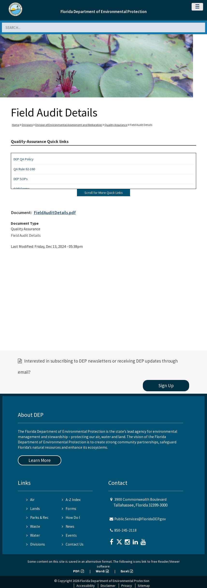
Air (30, 499)
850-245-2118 (125, 530)
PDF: (78, 571)
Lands (33, 508)
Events (69, 535)
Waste (33, 526)
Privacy (126, 585)
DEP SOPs (21, 179)
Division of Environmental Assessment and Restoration (68, 125)
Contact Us (72, 544)
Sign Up (166, 385)
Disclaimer (108, 585)
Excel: (127, 571)
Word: (102, 571)
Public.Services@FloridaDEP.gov (140, 519)
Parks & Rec (37, 517)
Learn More (39, 460)
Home (15, 125)
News (68, 526)
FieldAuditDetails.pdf (55, 212)
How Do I (71, 517)
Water (33, 535)
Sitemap (144, 585)
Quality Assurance (115, 125)
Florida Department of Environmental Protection (104, 11)
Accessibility (85, 585)
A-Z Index (71, 499)
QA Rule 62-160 (24, 169)
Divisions (27, 125)
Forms (69, 508)
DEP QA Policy (24, 159)
